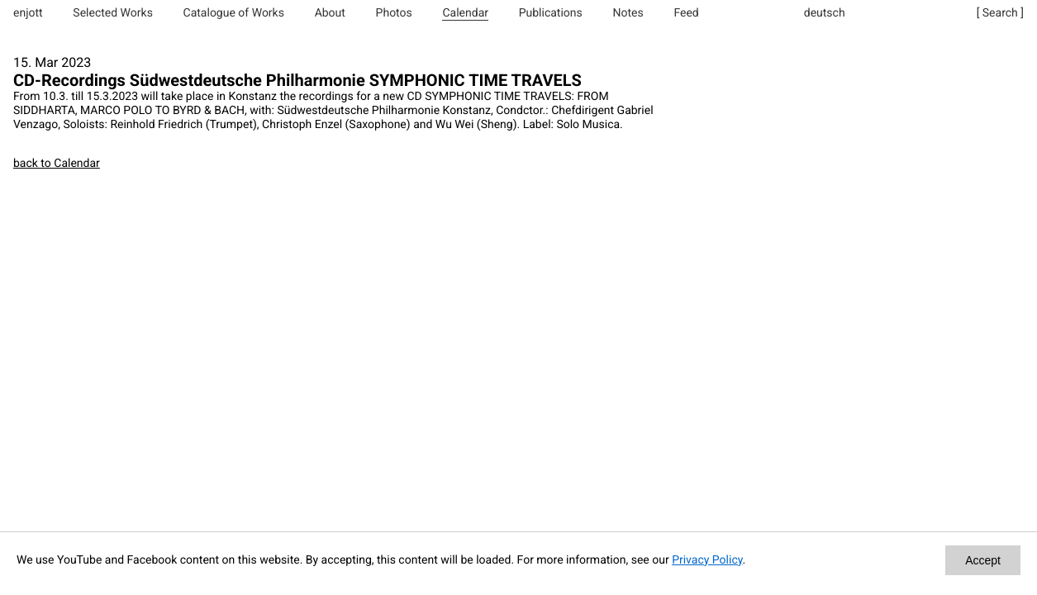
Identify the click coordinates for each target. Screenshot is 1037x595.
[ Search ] (1000, 13)
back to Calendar (56, 163)
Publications (551, 13)
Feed (685, 13)
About (330, 13)
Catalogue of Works (233, 13)
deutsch (824, 13)
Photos (394, 13)
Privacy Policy (707, 560)
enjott (28, 13)
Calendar (465, 13)
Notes (627, 13)
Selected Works (113, 13)
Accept (983, 560)
